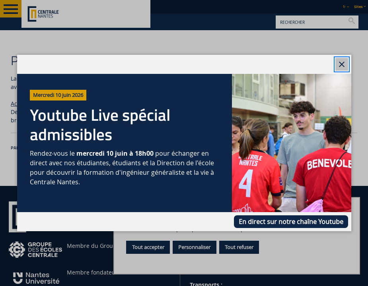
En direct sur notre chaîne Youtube (291, 221)
